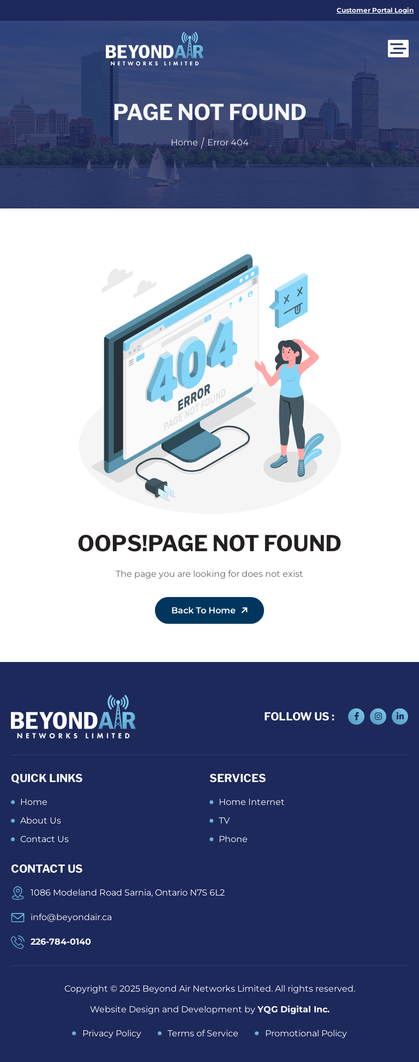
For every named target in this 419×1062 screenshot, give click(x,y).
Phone (233, 839)
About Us (40, 820)
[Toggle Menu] (403, 48)
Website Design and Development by (210, 1009)
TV (224, 820)
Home (33, 802)
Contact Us (44, 839)
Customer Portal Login (375, 10)
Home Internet (252, 802)
